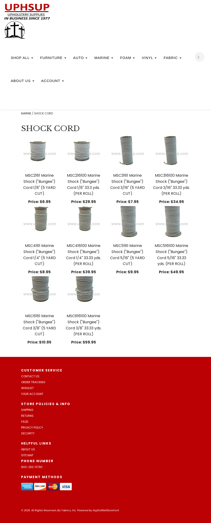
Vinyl (149, 58)
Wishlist (27, 388)
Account (52, 81)
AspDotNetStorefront (106, 510)
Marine (103, 58)
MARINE (26, 113)
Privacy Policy (32, 427)
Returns (27, 416)
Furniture (53, 58)
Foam (127, 58)
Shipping (27, 410)
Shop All (22, 58)
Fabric (172, 58)
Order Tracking (33, 382)
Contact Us (30, 376)
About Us (22, 81)
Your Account (32, 394)
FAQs (24, 422)
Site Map (27, 455)
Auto (80, 58)
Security (28, 433)
